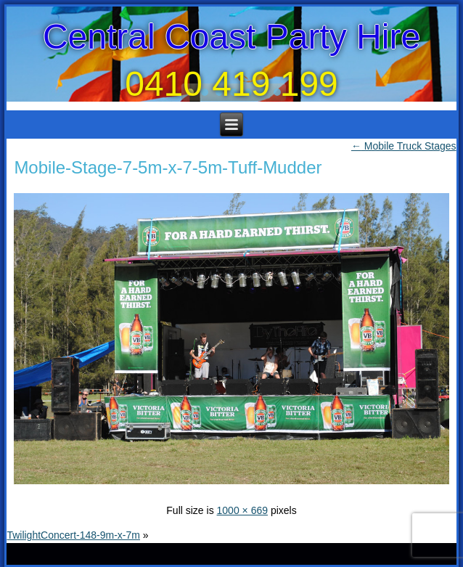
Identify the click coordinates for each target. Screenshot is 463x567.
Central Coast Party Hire (231, 36)
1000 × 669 (242, 510)
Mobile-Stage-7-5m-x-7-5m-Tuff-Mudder (167, 167)
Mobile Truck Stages (403, 146)
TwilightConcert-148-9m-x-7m (73, 535)
